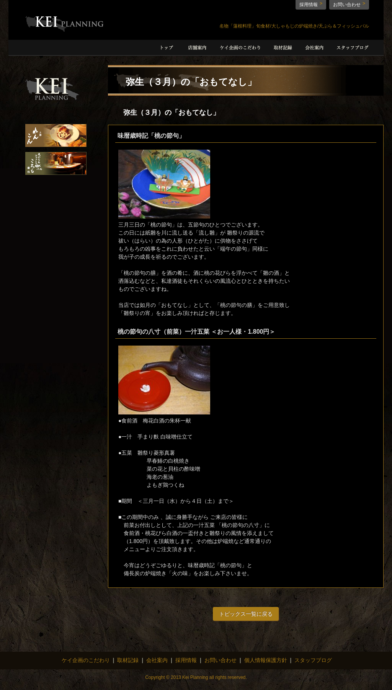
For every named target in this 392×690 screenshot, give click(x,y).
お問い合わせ (347, 4)
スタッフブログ (313, 660)
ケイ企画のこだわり (86, 660)
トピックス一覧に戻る (246, 614)
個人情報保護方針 (265, 660)
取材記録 (128, 660)
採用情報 (308, 4)
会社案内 (157, 660)
